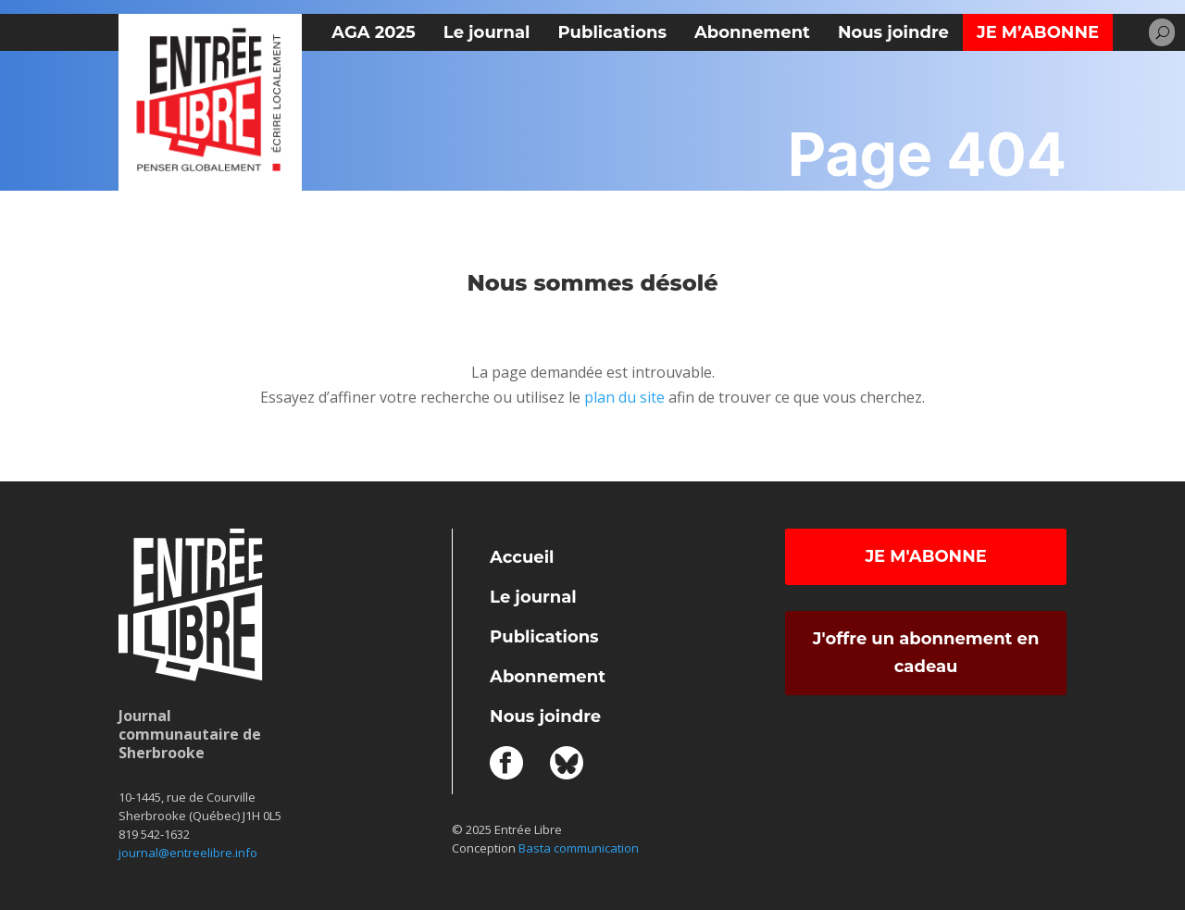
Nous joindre (893, 32)
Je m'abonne (925, 556)
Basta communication (578, 848)
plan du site (624, 397)
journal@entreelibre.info (187, 852)
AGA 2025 (373, 32)
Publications (612, 32)
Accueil (522, 557)
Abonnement (752, 32)
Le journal (486, 32)
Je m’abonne (1038, 32)
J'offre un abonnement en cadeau (926, 653)
